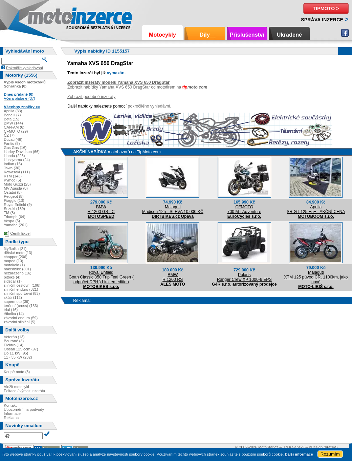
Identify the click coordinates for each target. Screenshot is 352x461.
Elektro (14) (13, 345)
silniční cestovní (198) (22, 285)
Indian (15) (13, 164)
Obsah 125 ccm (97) (21, 349)
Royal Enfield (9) (18, 205)
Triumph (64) (14, 217)
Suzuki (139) (14, 209)
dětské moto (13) (18, 253)
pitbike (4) (12, 277)
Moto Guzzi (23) (17, 184)
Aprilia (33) (13, 111)
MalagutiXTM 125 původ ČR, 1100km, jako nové (316, 277)
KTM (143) (13, 176)
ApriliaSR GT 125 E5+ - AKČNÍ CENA (316, 209)
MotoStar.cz (268, 447)
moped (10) (13, 261)
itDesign (316, 447)
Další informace (299, 454)
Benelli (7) (12, 115)
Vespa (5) (12, 221)
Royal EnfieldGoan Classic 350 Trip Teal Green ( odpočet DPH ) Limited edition (101, 277)
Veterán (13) (14, 337)
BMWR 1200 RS (172, 277)
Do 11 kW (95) (16, 353)
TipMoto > (326, 8)
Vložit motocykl (16, 387)
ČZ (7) (9, 135)
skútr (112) (13, 297)
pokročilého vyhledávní (149, 106)
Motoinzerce (42, 16)
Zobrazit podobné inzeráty (91, 96)
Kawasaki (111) (17, 172)
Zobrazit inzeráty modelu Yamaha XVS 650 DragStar (118, 82)
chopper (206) (15, 257)
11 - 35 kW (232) (18, 357)
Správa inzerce (322, 19)
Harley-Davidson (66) (22, 152)
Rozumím (330, 454)
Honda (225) (14, 156)
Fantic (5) (12, 143)
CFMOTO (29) (16, 131)
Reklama (11, 418)
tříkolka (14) (14, 314)
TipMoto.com (149, 152)
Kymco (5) (12, 180)
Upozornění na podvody (24, 409)
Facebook (345, 33)
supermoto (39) (16, 302)
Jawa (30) (12, 168)
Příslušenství (247, 35)
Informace (12, 413)
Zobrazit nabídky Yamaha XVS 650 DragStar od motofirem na (137, 87)
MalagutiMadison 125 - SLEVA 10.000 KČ (172, 209)
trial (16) (11, 310)
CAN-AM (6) (14, 127)
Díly (205, 35)
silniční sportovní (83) (22, 293)
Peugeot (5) (13, 196)
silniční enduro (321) (21, 289)
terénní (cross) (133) (21, 306)
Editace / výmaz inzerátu (24, 391)
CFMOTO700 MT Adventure (244, 209)
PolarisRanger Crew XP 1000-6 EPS (244, 277)
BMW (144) (13, 123)
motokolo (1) (14, 265)
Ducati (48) (13, 139)
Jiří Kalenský (293, 447)
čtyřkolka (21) (15, 249)
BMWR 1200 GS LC (101, 209)
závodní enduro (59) (21, 318)
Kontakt (10, 405)
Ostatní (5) (13, 192)
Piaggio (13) (14, 200)
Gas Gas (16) (15, 148)
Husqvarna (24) (17, 160)
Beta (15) (11, 119)
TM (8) (9, 213)
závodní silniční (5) (19, 322)
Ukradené (289, 35)
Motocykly (162, 35)
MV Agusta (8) (16, 188)
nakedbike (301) (17, 269)
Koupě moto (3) (17, 372)
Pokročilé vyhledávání (24, 68)
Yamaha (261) (15, 225)
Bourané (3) (14, 341)
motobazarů (119, 152)
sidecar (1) (13, 281)
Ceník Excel (20, 233)
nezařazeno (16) (17, 273)
